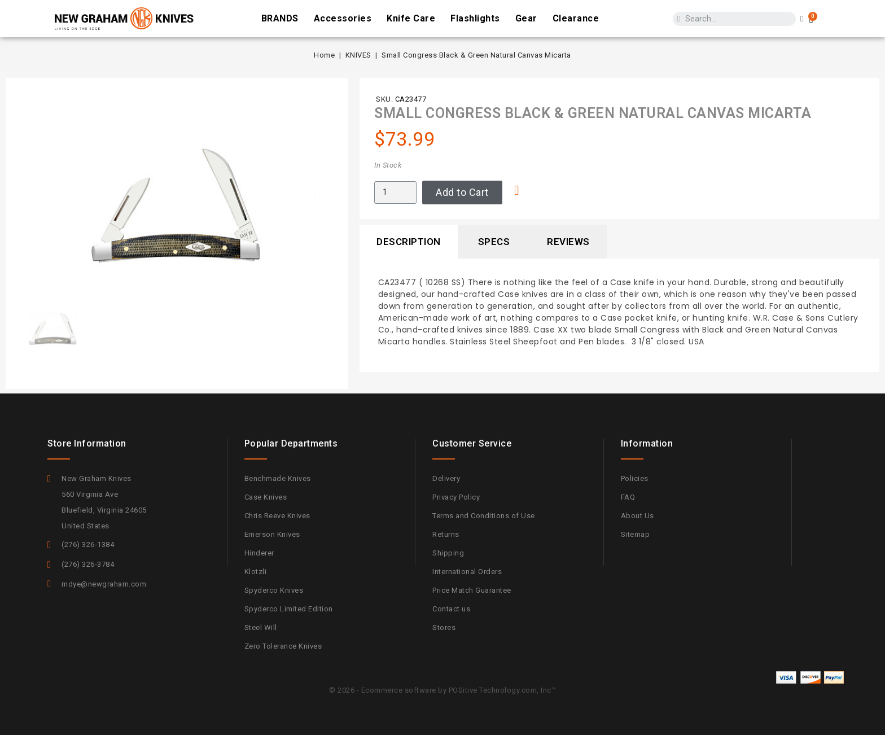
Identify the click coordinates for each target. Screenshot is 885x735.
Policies (635, 478)
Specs (494, 241)
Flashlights (475, 18)
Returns (445, 534)
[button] (36, 199)
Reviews (568, 241)
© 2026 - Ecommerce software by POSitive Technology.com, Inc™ (442, 690)
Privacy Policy (456, 497)
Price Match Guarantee (471, 590)
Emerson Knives (272, 534)
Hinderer (259, 553)
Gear (526, 18)
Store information (86, 443)
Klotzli (255, 571)
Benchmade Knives (277, 478)
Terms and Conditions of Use (483, 515)
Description (408, 241)
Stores (443, 627)
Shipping (448, 553)
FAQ (628, 497)
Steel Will (260, 627)
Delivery (446, 478)
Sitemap (635, 534)
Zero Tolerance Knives (283, 646)
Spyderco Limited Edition (288, 609)
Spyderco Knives (274, 590)
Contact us (451, 609)
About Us (637, 515)
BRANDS (280, 18)
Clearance (576, 18)
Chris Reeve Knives (277, 515)
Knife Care (411, 18)
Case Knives (265, 497)
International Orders (467, 571)
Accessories (343, 18)
